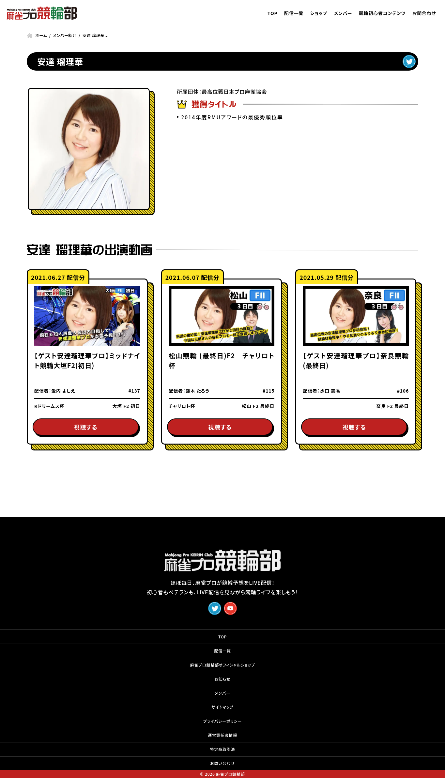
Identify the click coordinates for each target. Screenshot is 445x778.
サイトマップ (222, 707)
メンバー (343, 13)
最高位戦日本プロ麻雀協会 (234, 91)
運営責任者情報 (222, 735)
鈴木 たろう (197, 390)
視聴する (85, 427)
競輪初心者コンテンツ (382, 13)
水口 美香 (330, 390)
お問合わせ (424, 13)
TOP (273, 13)
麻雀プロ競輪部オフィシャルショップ (222, 665)
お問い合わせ (222, 763)
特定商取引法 (222, 749)
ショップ (318, 13)
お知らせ (222, 679)
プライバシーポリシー (222, 721)
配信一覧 (293, 13)
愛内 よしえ (63, 390)
